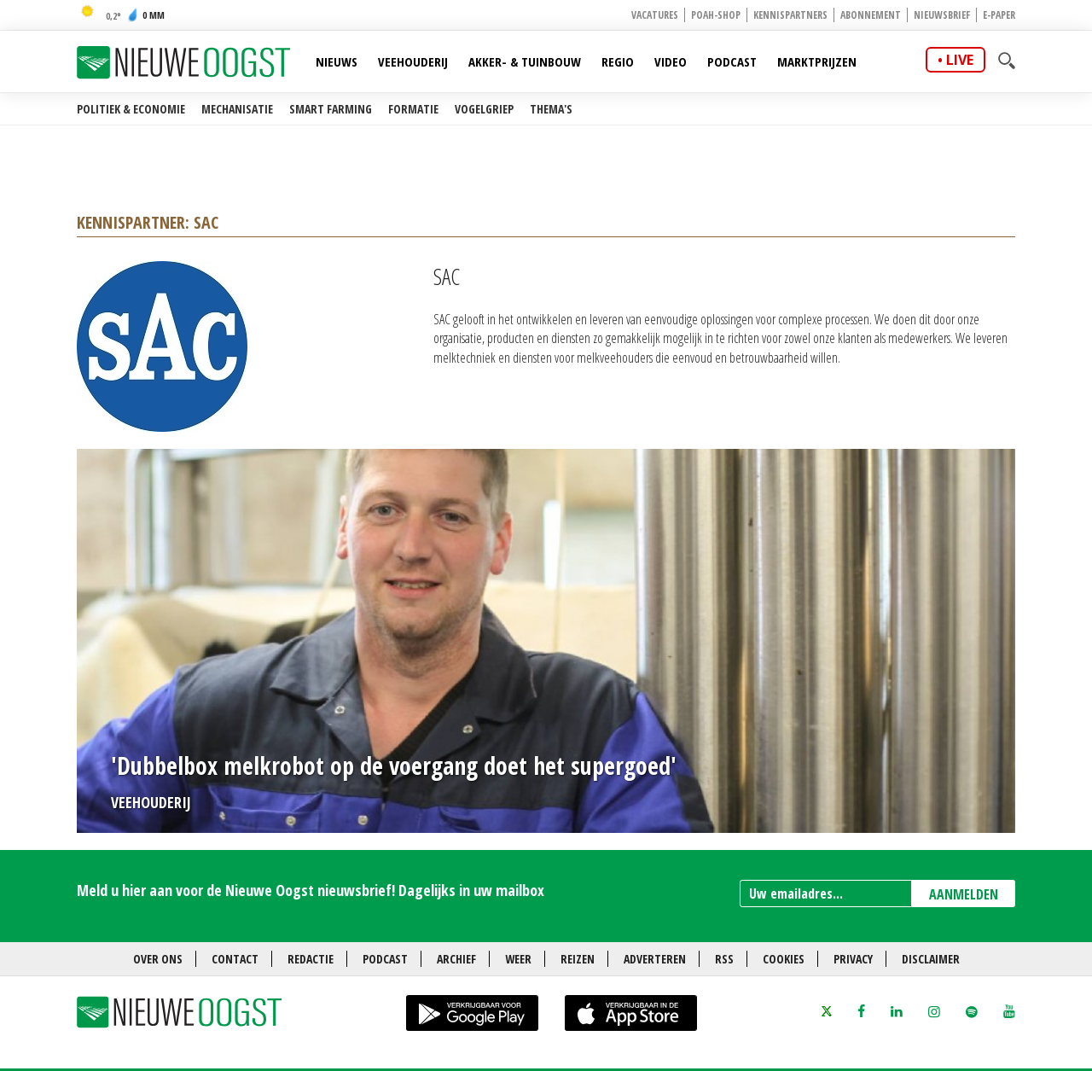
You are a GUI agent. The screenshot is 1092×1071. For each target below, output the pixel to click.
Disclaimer (931, 959)
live (959, 59)
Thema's (551, 109)
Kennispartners (790, 15)
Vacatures (654, 15)
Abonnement (870, 15)
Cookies (783, 959)
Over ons (158, 959)
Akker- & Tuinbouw (524, 61)
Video (670, 61)
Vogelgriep (484, 109)
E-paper (999, 15)
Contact (235, 959)
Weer (518, 959)
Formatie (413, 109)
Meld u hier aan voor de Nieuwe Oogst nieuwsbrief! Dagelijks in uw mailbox (310, 890)
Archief (456, 959)
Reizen (578, 959)
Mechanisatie (237, 109)
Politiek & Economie (131, 109)
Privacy (853, 959)
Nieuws (336, 61)
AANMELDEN (963, 894)
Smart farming (330, 109)
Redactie (311, 959)
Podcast (732, 61)
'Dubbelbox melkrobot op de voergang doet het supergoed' (394, 765)
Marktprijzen (817, 61)
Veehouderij (413, 61)
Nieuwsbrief (942, 15)
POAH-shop (716, 15)
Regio (617, 61)
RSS (724, 959)
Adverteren (655, 959)
